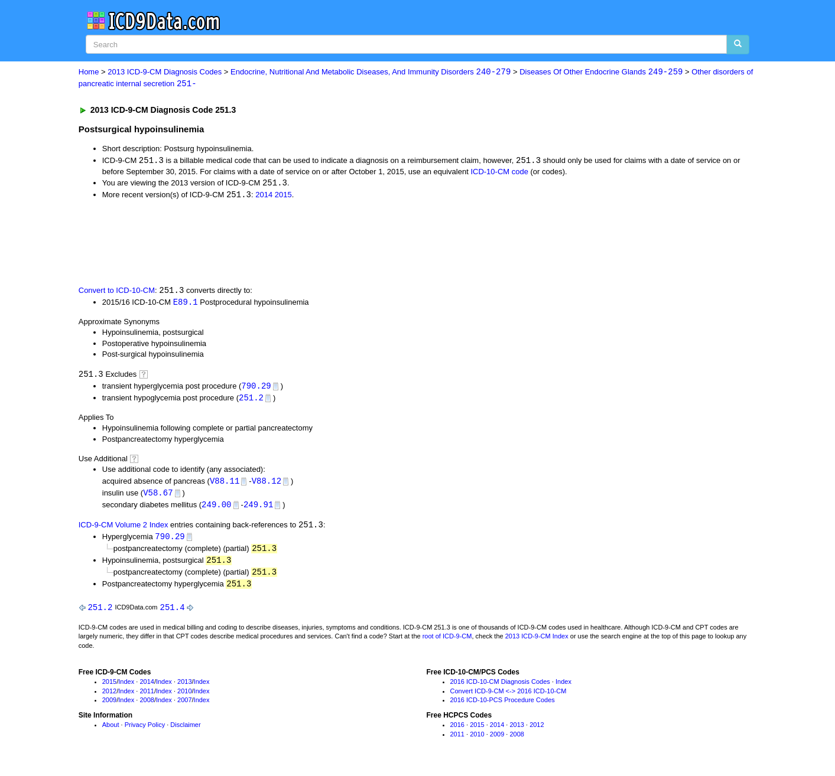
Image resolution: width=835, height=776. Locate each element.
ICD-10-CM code (499, 172)
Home (89, 72)
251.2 (251, 400)
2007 (184, 706)
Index (126, 688)
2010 (184, 697)
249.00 (216, 508)
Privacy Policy (145, 731)
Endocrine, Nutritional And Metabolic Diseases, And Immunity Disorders (370, 72)
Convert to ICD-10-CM (117, 292)
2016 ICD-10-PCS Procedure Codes (502, 706)
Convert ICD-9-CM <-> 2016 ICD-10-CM (508, 697)
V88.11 (224, 484)
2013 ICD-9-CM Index (536, 643)
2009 (109, 706)
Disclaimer (185, 731)
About (110, 731)
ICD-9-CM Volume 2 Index (123, 529)
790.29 (256, 388)
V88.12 (266, 484)
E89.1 (185, 303)
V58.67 (158, 496)
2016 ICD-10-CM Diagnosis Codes (500, 688)
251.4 (172, 613)
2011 (146, 697)
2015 (283, 196)
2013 (184, 688)
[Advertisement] (289, 243)
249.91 (258, 508)
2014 (263, 196)
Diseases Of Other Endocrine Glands (601, 72)
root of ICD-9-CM (447, 643)
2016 (457, 731)
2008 (146, 706)
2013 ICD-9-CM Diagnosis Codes (165, 72)
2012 (109, 697)
